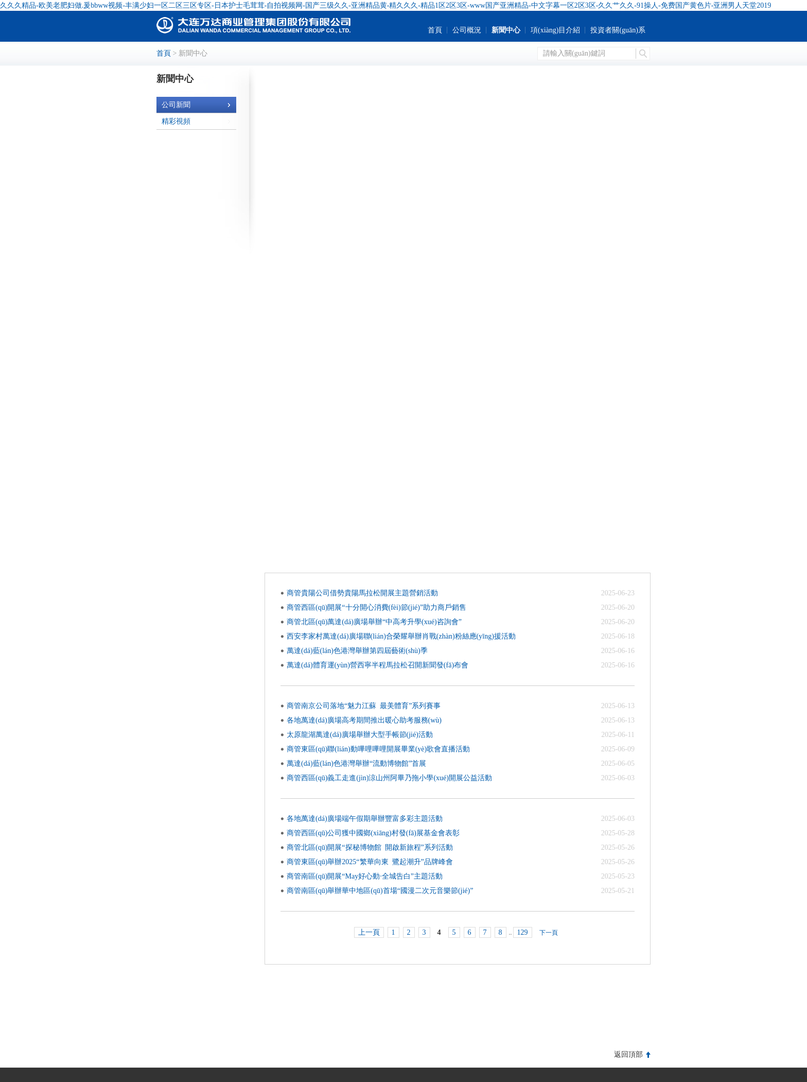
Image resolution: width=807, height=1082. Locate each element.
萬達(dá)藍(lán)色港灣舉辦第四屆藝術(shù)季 (359, 651)
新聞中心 (506, 30)
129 (522, 932)
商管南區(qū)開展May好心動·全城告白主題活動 (365, 876)
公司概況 (466, 30)
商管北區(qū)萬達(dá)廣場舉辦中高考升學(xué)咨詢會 (374, 622)
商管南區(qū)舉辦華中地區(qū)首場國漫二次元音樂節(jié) (380, 891)
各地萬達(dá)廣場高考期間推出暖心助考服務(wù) (364, 720)
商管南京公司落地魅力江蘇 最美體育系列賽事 (364, 706)
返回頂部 (628, 1054)
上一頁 (369, 932)
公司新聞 (196, 105)
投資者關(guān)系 (617, 30)
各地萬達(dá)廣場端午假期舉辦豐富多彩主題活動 (365, 818)
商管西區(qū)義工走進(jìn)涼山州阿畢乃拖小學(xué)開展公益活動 (389, 778)
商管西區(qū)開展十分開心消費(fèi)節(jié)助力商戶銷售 (376, 607)
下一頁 (548, 932)
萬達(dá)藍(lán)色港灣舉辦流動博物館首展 (356, 763)
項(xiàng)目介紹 (555, 30)
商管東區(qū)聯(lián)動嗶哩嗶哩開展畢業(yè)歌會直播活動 (378, 749)
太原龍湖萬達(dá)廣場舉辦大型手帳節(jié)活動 (360, 734)
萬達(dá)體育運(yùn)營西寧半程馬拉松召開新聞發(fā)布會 (377, 665)
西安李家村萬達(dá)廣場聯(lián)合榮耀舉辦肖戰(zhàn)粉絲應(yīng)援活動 (401, 636)
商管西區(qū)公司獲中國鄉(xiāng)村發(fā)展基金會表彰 (373, 833)
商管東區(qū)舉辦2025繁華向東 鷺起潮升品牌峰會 (373, 862)
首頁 (435, 30)
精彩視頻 (196, 121)
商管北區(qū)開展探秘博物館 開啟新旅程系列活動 (370, 847)
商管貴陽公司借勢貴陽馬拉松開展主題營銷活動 (362, 593)
